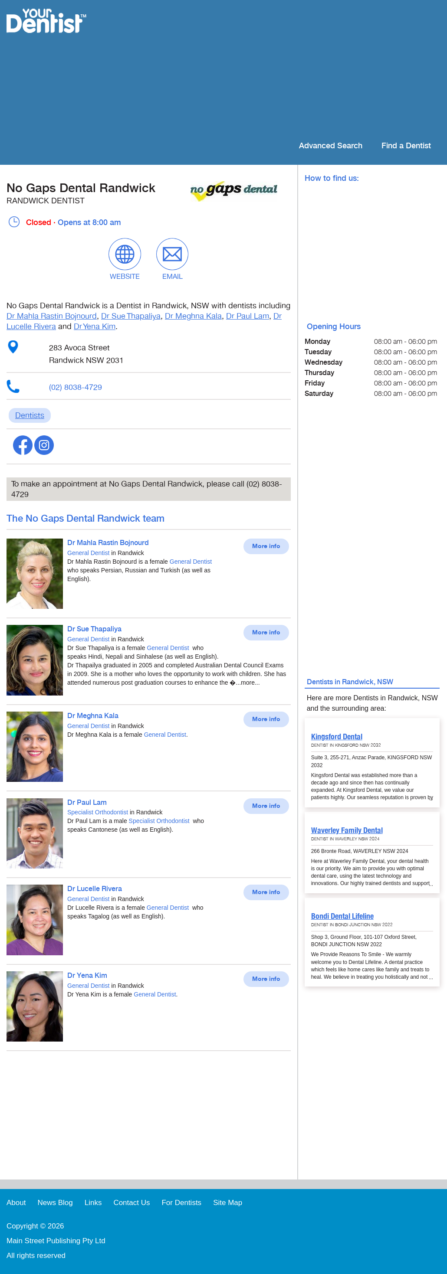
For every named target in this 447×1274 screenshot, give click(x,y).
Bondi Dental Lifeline (342, 916)
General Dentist (88, 552)
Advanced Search (330, 146)
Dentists (29, 415)
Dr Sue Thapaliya (131, 316)
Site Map (227, 1203)
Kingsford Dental (336, 736)
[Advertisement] (279, 69)
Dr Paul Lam (247, 316)
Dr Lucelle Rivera (94, 889)
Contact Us (131, 1203)
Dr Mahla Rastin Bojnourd (52, 316)
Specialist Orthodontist (97, 812)
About (16, 1203)
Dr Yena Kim (94, 326)
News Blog (54, 1203)
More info (266, 546)
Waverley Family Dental (347, 830)
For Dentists (181, 1203)
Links (93, 1203)
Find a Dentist (406, 146)
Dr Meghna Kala (193, 316)
